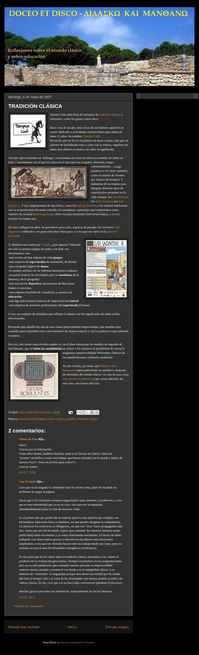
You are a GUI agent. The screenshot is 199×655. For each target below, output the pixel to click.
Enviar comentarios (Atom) (77, 642)
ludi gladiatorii (86, 205)
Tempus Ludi (91, 136)
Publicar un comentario (28, 606)
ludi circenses (103, 201)
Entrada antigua (117, 627)
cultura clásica (56, 419)
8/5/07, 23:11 (27, 597)
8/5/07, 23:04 (27, 472)
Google (45, 244)
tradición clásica (109, 114)
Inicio (72, 627)
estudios (71, 419)
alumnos (23, 419)
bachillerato (37, 419)
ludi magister (43, 214)
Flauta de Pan (28, 439)
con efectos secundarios (77, 379)
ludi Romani (120, 197)
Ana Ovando (27, 481)
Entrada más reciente (24, 627)
